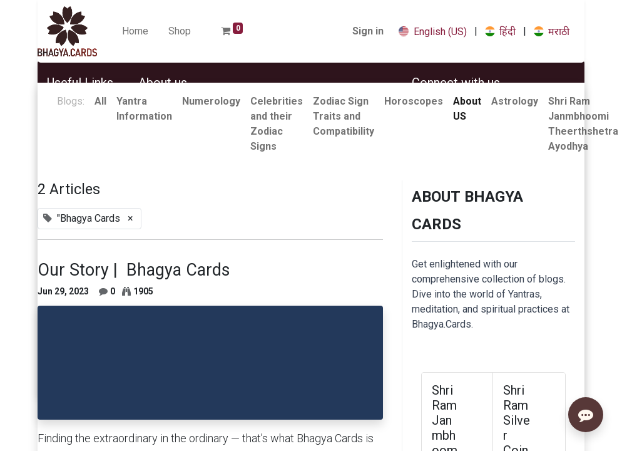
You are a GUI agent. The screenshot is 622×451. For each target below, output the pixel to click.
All (100, 101)
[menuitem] (135, 31)
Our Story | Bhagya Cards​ (134, 270)
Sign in (368, 31)
